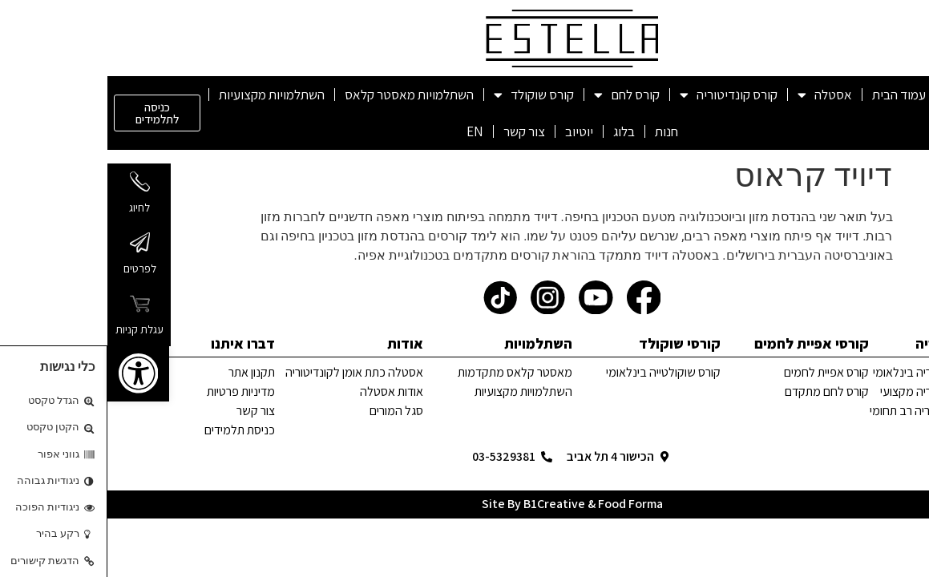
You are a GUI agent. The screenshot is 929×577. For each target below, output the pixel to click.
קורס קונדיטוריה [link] (621, 95)
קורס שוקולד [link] (426, 95)
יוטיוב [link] (472, 131)
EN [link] (367, 131)
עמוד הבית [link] (791, 94)
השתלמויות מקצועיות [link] (164, 94)
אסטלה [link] (717, 95)
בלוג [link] (516, 131)
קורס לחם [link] (519, 95)
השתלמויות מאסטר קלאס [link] (301, 94)
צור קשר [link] (417, 131)
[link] (31, 373)
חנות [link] (559, 131)
